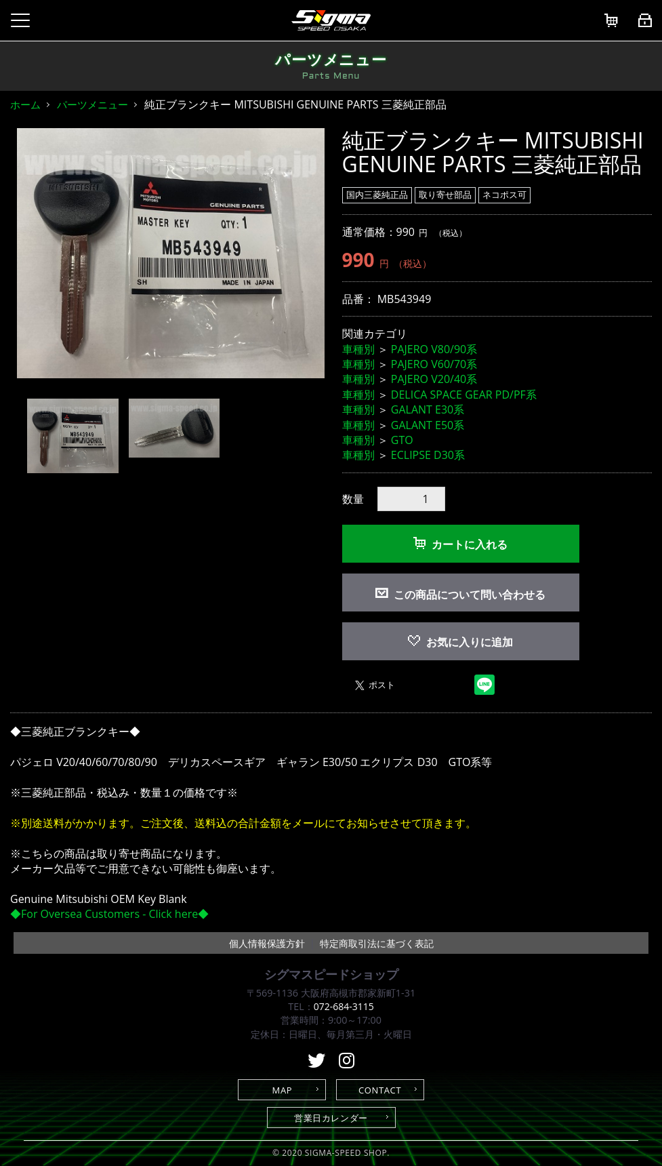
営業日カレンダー (331, 1118)
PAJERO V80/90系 (434, 349)
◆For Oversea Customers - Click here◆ (109, 913)
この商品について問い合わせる (469, 594)
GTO (402, 440)
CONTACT (379, 1090)
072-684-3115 (343, 1006)
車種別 (358, 349)
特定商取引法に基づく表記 (377, 943)
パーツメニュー (92, 104)
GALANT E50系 (427, 425)
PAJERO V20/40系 (434, 378)
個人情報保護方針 (267, 943)
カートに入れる (460, 544)
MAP (282, 1090)
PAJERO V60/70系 (434, 364)
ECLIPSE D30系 (428, 454)
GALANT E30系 (427, 409)
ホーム (25, 104)
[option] (171, 253)
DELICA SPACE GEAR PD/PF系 (464, 394)
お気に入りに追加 (460, 642)
